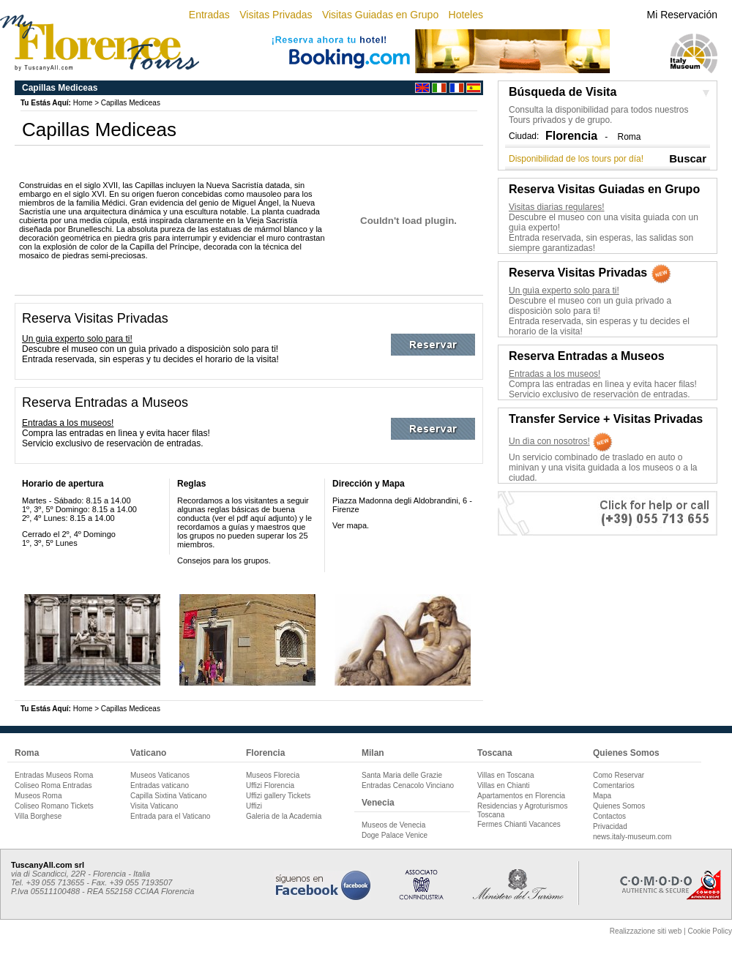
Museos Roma (38, 796)
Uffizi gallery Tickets (278, 796)
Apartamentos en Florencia (521, 796)
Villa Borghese (38, 816)
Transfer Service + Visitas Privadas (606, 419)
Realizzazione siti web (645, 931)
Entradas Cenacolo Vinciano (408, 785)
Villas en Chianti (503, 785)
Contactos (609, 816)
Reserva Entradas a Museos (105, 402)
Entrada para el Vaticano (170, 816)
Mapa (602, 796)
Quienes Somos (626, 753)
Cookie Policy (709, 931)
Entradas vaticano (159, 785)
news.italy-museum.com (632, 837)
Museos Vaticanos (160, 775)
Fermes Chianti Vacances (519, 824)
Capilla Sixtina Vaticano (168, 796)
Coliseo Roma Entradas (53, 785)
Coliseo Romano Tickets (54, 806)
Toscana (494, 753)
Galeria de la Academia (283, 816)
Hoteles (466, 14)
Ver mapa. (350, 525)
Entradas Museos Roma (54, 775)
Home (83, 103)
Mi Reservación (682, 14)
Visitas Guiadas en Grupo (380, 14)
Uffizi (254, 806)
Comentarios (614, 785)
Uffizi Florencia (270, 785)
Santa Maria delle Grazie (402, 775)
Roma (628, 137)
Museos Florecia (272, 775)
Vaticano (148, 753)
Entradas (209, 14)
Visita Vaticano (154, 806)
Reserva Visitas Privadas (95, 318)
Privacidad (610, 826)
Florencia (265, 753)
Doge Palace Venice (394, 835)
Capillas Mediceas (130, 103)
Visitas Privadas (275, 14)
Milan (373, 753)
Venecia (378, 803)
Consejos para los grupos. (224, 560)
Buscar (687, 158)
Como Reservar (618, 775)
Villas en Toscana (505, 775)
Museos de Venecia (393, 825)
